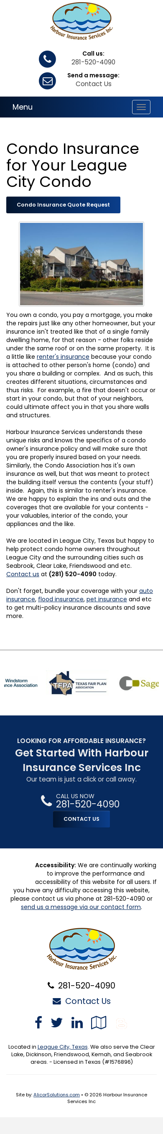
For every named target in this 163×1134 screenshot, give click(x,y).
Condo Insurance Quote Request (63, 204)
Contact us (22, 574)
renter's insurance (63, 356)
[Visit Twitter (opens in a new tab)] (56, 1022)
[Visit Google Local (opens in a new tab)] (99, 1022)
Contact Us (94, 83)
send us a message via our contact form (81, 907)
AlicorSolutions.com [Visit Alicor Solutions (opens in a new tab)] (56, 1094)
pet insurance (107, 599)
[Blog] (121, 1022)
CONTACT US (81, 818)
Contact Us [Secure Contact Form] (82, 1001)
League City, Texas (63, 1046)
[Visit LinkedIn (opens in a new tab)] (77, 1022)
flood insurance (61, 599)
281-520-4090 (93, 62)
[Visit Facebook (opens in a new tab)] (38, 1022)
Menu (23, 107)
